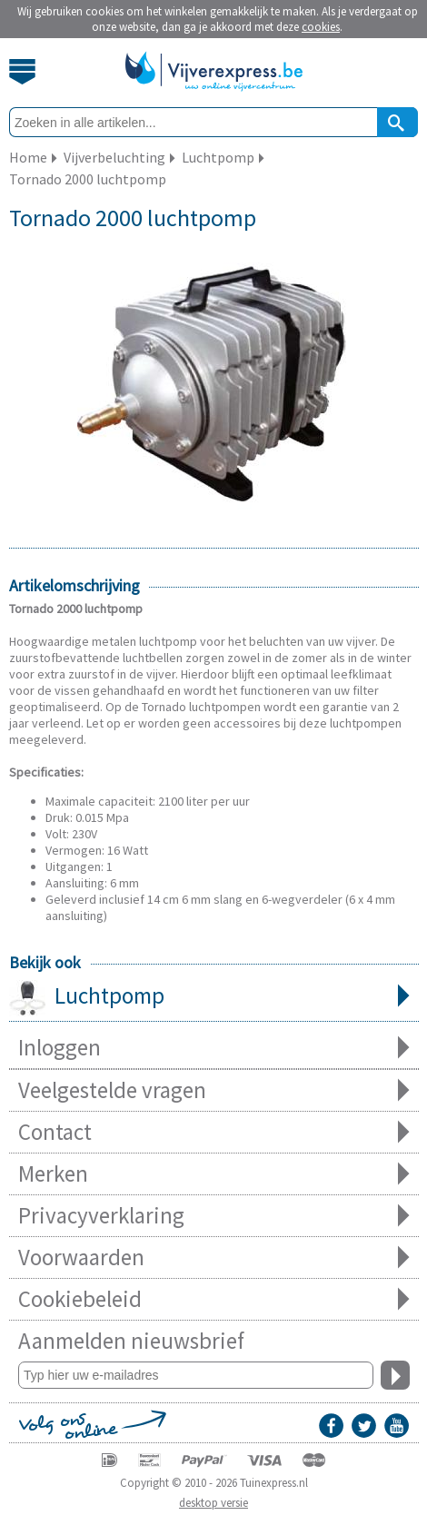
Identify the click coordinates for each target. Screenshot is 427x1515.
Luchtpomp (214, 997)
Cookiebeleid (214, 1299)
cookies (321, 27)
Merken (214, 1174)
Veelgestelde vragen (214, 1090)
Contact (214, 1132)
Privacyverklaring (214, 1215)
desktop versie (213, 1502)
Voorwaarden (214, 1257)
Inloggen (214, 1047)
